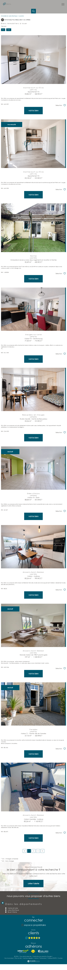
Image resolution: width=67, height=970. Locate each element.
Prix (3, 29)
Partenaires (42, 958)
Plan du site (18, 958)
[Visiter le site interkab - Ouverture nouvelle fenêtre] (23, 951)
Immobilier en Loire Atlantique (9, 16)
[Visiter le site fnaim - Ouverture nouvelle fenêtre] (33, 951)
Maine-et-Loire (13, 925)
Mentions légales (28, 958)
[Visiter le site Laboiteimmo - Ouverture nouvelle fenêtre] (33, 962)
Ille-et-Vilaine (12, 929)
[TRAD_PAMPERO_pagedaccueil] (7, 5)
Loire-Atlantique (13, 927)
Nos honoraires (8, 958)
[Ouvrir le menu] (63, 4)
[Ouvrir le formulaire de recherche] (33, 11)
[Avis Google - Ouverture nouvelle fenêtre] (33, 938)
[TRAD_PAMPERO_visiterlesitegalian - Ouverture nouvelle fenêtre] (43, 951)
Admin (36, 958)
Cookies (60, 958)
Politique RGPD (52, 958)
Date (9, 29)
